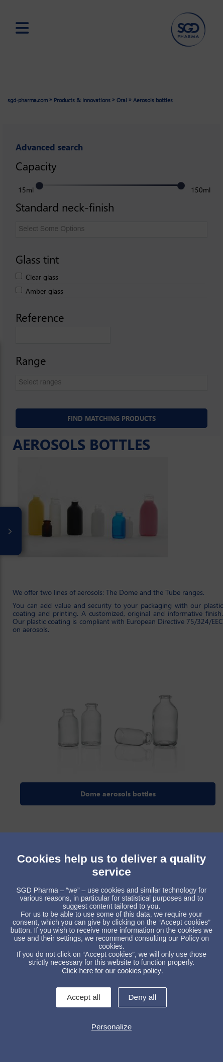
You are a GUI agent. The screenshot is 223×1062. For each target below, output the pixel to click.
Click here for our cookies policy (111, 971)
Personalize (111, 1026)
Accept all (83, 997)
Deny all (143, 997)
